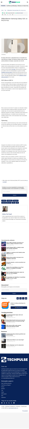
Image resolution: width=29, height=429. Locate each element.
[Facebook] (18, 298)
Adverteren (3, 397)
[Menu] (1, 2)
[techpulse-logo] (14, 2)
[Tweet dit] (7, 14)
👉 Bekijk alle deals (19, 307)
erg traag (13, 69)
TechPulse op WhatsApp (11, 5)
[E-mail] (2, 14)
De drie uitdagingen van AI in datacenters (15, 345)
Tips (2, 390)
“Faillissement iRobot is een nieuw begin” (15, 339)
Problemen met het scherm (6, 72)
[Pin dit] (12, 14)
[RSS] (9, 402)
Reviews (3, 388)
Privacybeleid (25, 410)
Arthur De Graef (7, 214)
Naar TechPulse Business (6, 383)
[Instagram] (20, 298)
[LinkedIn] (6, 402)
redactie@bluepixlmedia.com (8, 378)
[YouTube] (26, 298)
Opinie (2, 392)
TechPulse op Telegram (6, 385)
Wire (2, 395)
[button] (27, 2)
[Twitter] (23, 298)
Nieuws (2, 386)
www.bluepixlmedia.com (13, 408)
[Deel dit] (5, 14)
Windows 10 (20, 5)
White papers (4, 393)
